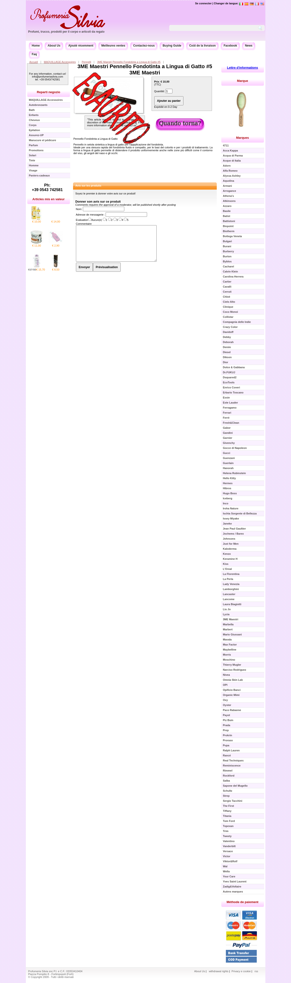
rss (256, 971)
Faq (34, 54)
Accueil (33, 61)
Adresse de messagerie (90, 214)
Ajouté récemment (80, 45)
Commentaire (84, 223)
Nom (78, 209)
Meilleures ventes (113, 45)
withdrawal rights (218, 971)
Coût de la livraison (202, 45)
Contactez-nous (144, 45)
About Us (54, 45)
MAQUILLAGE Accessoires (60, 61)
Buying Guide (172, 45)
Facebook (230, 45)
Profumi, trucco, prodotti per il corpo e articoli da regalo (66, 31)
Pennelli (86, 61)
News (248, 45)
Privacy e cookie (241, 971)
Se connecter (203, 3)
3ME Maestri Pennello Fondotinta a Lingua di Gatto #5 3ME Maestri (144, 69)
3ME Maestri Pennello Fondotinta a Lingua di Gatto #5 (128, 61)
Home (36, 45)
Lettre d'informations (242, 67)
